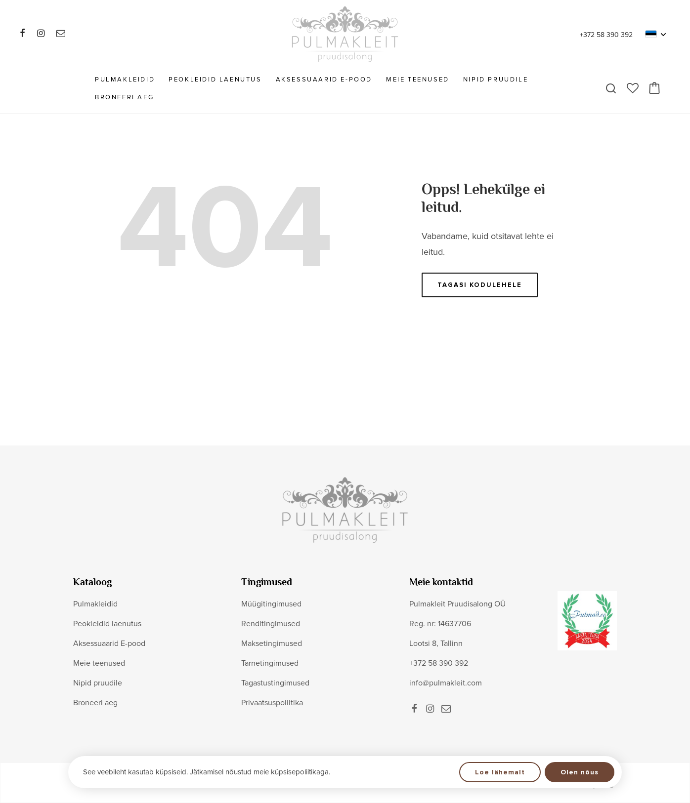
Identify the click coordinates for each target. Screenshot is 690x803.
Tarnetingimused (270, 663)
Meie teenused (417, 79)
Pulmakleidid (125, 79)
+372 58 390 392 (606, 35)
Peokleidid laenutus (215, 79)
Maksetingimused (271, 643)
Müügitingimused (271, 604)
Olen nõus (580, 772)
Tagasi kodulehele (479, 285)
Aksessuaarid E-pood (324, 79)
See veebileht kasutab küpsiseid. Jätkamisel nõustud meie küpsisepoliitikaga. (206, 771)
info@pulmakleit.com (445, 683)
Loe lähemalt (500, 772)
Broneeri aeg (124, 97)
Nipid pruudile (495, 79)
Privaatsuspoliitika (272, 703)
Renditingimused (270, 624)
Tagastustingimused (275, 683)
